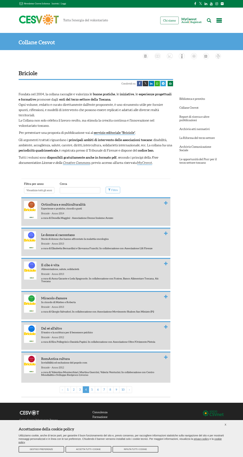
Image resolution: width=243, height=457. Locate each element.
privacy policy (201, 439)
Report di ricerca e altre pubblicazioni (194, 118)
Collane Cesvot (37, 42)
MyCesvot (145, 162)
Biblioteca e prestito (192, 98)
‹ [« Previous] (62, 389)
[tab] (95, 211)
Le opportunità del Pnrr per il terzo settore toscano (198, 161)
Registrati (195, 22)
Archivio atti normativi (194, 129)
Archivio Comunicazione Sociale (195, 148)
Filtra (113, 189)
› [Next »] (129, 389)
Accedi (185, 22)
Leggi (63, 3)
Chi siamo (169, 20)
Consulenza (100, 412)
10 (123, 389)
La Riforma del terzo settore (197, 137)
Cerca (63, 183)
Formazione (100, 416)
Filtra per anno (34, 183)
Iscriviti (55, 3)
